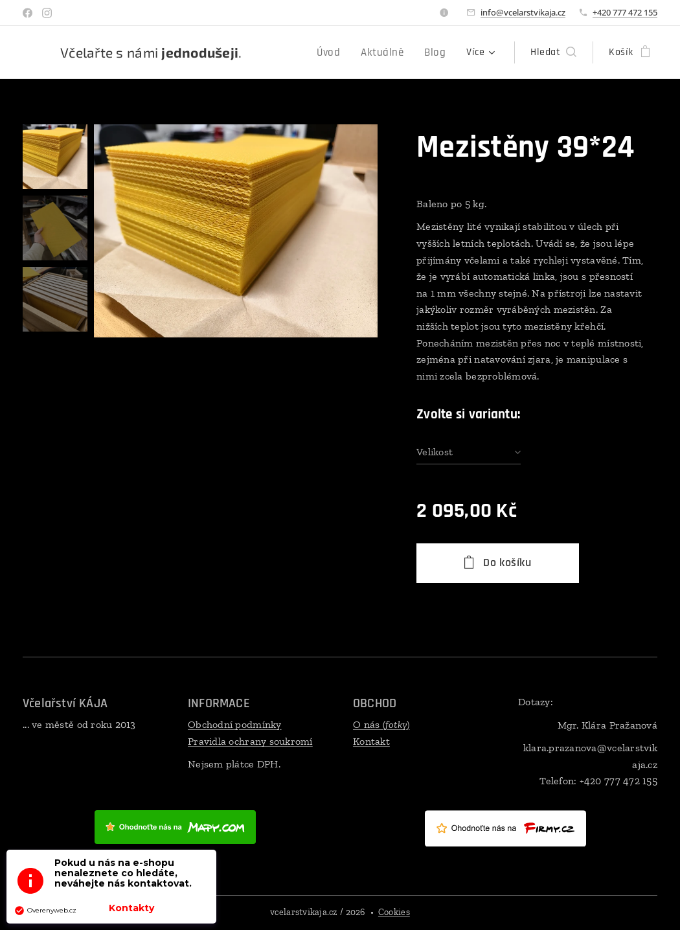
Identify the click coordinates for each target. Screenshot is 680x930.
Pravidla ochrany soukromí (250, 741)
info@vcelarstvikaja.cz (523, 12)
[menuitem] (283, 52)
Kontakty (131, 908)
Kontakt (371, 741)
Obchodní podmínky (235, 724)
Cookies (394, 912)
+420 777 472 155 (625, 12)
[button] (553, 52)
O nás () (381, 724)
